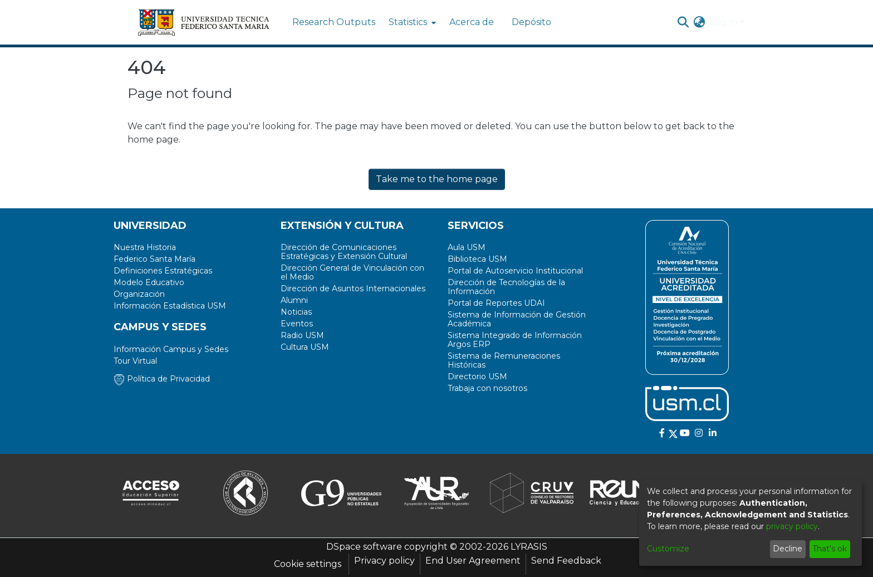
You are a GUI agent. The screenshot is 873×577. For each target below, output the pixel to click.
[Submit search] (683, 22)
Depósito (531, 22)
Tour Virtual (135, 361)
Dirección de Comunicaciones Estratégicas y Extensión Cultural (344, 251)
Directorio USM (477, 376)
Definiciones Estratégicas (163, 271)
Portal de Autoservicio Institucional (515, 271)
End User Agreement (473, 560)
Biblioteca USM (477, 259)
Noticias (296, 312)
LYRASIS (529, 546)
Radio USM (302, 335)
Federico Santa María (154, 259)
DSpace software (364, 546)
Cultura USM (305, 347)
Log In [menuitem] (724, 22)
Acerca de (471, 22)
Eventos (297, 324)
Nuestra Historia (145, 247)
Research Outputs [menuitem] (333, 22)
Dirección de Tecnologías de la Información (506, 286)
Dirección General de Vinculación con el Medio (352, 272)
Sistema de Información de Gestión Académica (517, 319)
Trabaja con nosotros (487, 388)
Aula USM (466, 247)
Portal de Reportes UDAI (496, 303)
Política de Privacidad (162, 379)
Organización (139, 294)
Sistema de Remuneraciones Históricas (504, 360)
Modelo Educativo (149, 282)
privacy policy (792, 526)
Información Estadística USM (170, 306)
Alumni (294, 300)
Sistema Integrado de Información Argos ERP (515, 339)
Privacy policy (384, 560)
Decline (787, 549)
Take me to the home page (437, 179)
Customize (668, 549)
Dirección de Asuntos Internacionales (353, 288)
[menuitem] (411, 22)
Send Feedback (566, 560)
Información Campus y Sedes (171, 349)
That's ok (829, 549)
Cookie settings (307, 564)
